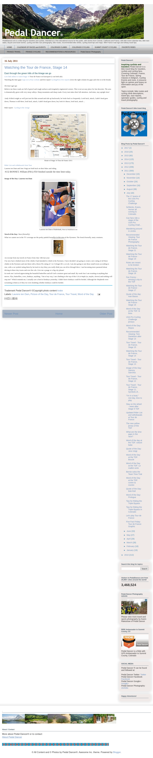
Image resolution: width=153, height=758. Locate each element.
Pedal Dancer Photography (91, 52)
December (131, 174)
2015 (126, 155)
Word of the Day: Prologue (133, 496)
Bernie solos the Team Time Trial (134, 473)
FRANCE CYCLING (33, 52)
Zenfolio (124, 688)
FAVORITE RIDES (128, 47)
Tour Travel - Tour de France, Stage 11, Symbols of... (133, 388)
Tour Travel (70, 294)
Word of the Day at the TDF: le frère (133, 311)
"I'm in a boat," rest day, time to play (134, 397)
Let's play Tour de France (133, 516)
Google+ (125, 683)
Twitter (143, 674)
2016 (126, 152)
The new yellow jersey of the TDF (133, 425)
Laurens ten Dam (20, 294)
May (129, 535)
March (130, 542)
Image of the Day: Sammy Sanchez (134, 370)
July (129, 193)
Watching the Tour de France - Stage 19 (134, 256)
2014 (126, 159)
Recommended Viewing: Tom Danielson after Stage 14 (133, 335)
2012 (126, 167)
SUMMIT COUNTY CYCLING (106, 47)
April (129, 539)
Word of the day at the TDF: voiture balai (134, 442)
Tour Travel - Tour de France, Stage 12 (133, 378)
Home (59, 313)
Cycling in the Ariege (22, 108)
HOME (9, 47)
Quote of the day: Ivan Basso (133, 295)
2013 (126, 163)
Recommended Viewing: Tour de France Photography (133, 238)
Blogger (117, 752)
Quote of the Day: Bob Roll (133, 490)
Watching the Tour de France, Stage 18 (134, 271)
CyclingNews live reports (60, 80)
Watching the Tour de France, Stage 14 (134, 353)
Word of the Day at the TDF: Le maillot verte (133, 465)
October (130, 181)
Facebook (125, 679)
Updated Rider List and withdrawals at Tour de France (134, 416)
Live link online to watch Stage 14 (16, 76)
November (131, 178)
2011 (126, 171)
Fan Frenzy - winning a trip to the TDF (134, 279)
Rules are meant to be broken (133, 263)
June (129, 531)
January (130, 550)
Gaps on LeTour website (31, 80)
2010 (126, 555)
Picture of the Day (39, 294)
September (132, 185)
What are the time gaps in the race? (134, 434)
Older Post (106, 313)
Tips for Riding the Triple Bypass (134, 502)
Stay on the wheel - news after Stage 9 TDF (134, 406)
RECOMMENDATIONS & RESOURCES (60, 52)
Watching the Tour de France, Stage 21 (134, 248)
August (130, 189)
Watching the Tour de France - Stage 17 (134, 288)
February (131, 546)
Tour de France (56, 294)
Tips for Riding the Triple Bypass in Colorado (134, 509)
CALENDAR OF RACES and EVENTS (31, 47)
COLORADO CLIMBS (59, 47)
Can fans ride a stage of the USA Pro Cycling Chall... (133, 221)
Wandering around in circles (134, 230)
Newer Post (11, 313)
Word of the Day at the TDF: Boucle (133, 457)
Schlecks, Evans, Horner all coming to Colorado (133, 210)
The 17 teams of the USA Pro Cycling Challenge (133, 199)
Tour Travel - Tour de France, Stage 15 (133, 344)
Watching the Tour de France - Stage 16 (134, 302)
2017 (126, 148)
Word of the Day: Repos (133, 326)
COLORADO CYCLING (80, 47)
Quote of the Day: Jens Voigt (133, 450)
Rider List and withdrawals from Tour (18, 165)
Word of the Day (86, 294)
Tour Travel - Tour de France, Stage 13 (133, 361)
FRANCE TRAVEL (14, 52)
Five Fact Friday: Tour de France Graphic (133, 524)
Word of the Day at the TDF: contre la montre (133, 481)
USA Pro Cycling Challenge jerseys (133, 319)
